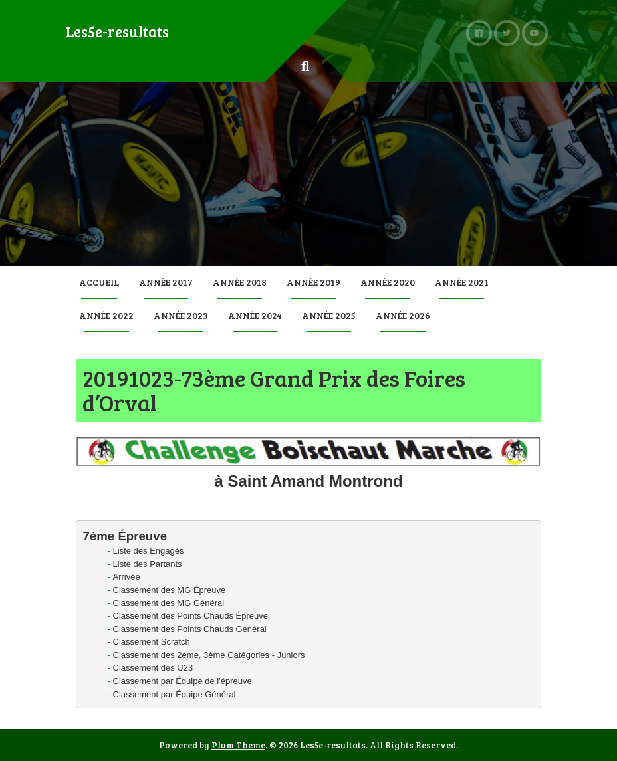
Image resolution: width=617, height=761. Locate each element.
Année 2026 (403, 315)
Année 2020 (387, 282)
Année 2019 (313, 282)
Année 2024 (255, 315)
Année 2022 (106, 315)
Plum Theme (238, 745)
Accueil (99, 282)
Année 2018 (240, 282)
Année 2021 (462, 282)
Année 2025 (329, 315)
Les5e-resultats (117, 31)
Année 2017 (166, 282)
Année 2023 (181, 315)
